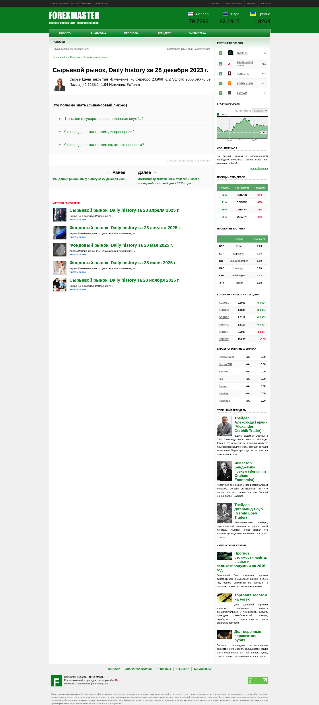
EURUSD (224, 310)
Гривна (264, 14)
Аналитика (98, 33)
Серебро (224, 393)
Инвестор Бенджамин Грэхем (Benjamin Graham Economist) (250, 471)
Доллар (202, 14)
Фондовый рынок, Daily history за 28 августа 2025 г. (125, 227)
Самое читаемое (233, 3)
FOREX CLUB (245, 83)
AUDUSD (224, 302)
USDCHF (224, 332)
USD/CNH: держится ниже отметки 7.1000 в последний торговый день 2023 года (168, 177)
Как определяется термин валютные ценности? (104, 145)
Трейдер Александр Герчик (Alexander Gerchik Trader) (250, 424)
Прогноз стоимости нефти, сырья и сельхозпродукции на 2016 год (242, 561)
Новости (65, 33)
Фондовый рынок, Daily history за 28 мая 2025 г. (121, 245)
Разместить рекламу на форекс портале (86, 683)
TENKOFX (243, 73)
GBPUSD (224, 317)
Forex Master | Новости (74, 18)
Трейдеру (164, 33)
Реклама (251, 3)
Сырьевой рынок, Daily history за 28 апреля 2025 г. (125, 210)
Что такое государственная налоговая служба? (104, 119)
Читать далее (78, 219)
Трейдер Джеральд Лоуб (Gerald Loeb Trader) (248, 511)
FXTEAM (242, 93)
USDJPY (224, 339)
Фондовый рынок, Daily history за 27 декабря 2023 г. (89, 177)
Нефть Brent (226, 357)
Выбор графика (243, 111)
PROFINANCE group (245, 63)
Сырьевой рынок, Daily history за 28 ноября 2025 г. (125, 280)
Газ (221, 379)
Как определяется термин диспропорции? (99, 132)
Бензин (223, 371)
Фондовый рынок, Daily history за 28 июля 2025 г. (123, 262)
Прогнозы (131, 33)
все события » (259, 168)
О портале (214, 3)
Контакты (265, 3)
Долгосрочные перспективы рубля (247, 636)
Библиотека (197, 33)
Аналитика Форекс (138, 669)
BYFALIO (242, 53)
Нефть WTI (225, 364)
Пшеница (224, 400)
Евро (235, 14)
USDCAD (224, 324)
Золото (223, 386)
